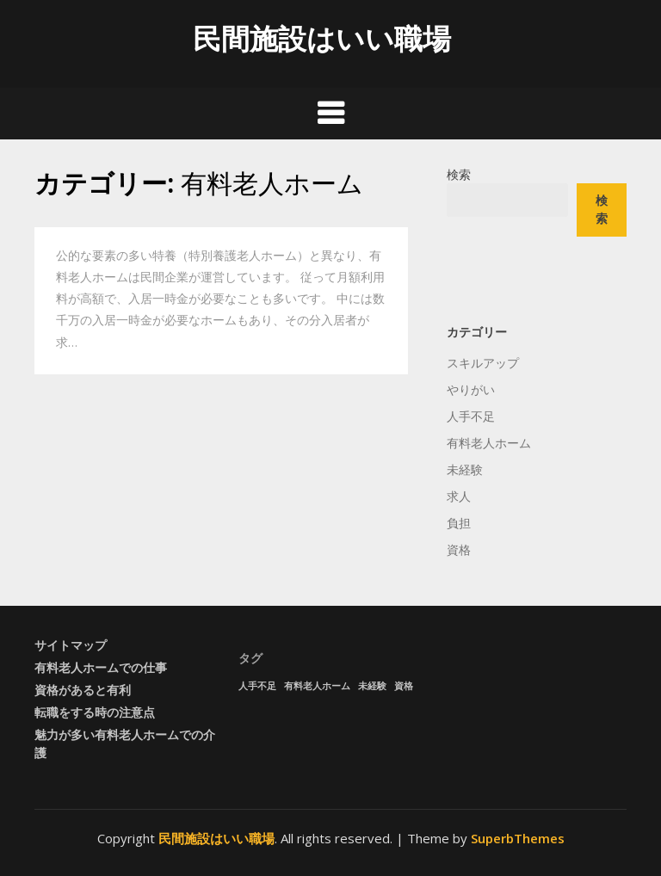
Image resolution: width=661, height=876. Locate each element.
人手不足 (471, 416)
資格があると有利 (82, 690)
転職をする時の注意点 (94, 712)
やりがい (471, 389)
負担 (459, 523)
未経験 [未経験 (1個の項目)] (372, 686)
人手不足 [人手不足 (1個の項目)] (257, 686)
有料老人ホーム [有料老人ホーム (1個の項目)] (317, 686)
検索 (459, 174)
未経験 (465, 469)
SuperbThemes (518, 838)
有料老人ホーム (489, 443)
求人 (459, 496)
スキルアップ (483, 363)
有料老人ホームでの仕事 (100, 667)
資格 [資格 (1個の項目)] (403, 686)
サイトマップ (70, 645)
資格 (459, 549)
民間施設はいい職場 (322, 38)
